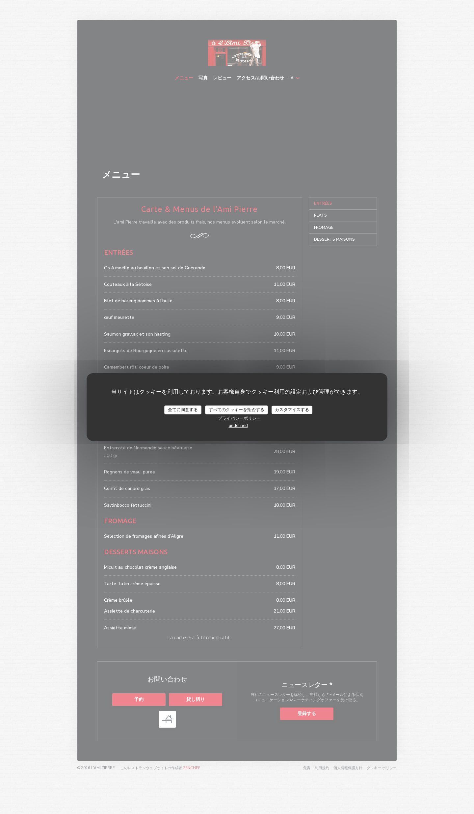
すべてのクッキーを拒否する (236, 409)
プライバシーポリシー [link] (239, 418)
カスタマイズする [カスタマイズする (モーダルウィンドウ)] (292, 409)
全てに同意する (183, 409)
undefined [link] (238, 426)
